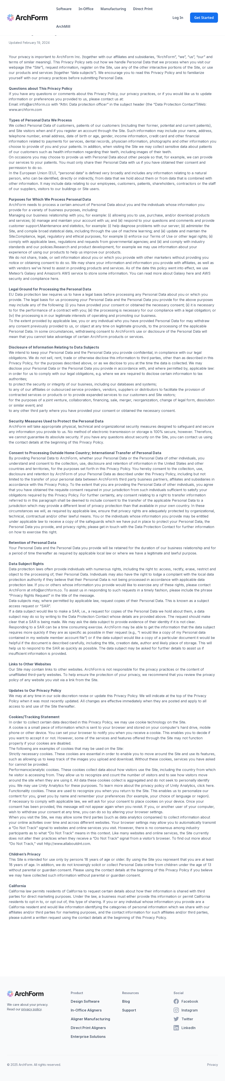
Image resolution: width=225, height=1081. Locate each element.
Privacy (212, 1064)
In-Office (86, 8)
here (190, 273)
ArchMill (63, 26)
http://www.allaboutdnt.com (67, 843)
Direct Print (143, 8)
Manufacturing (113, 8)
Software (64, 8)
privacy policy (31, 1009)
